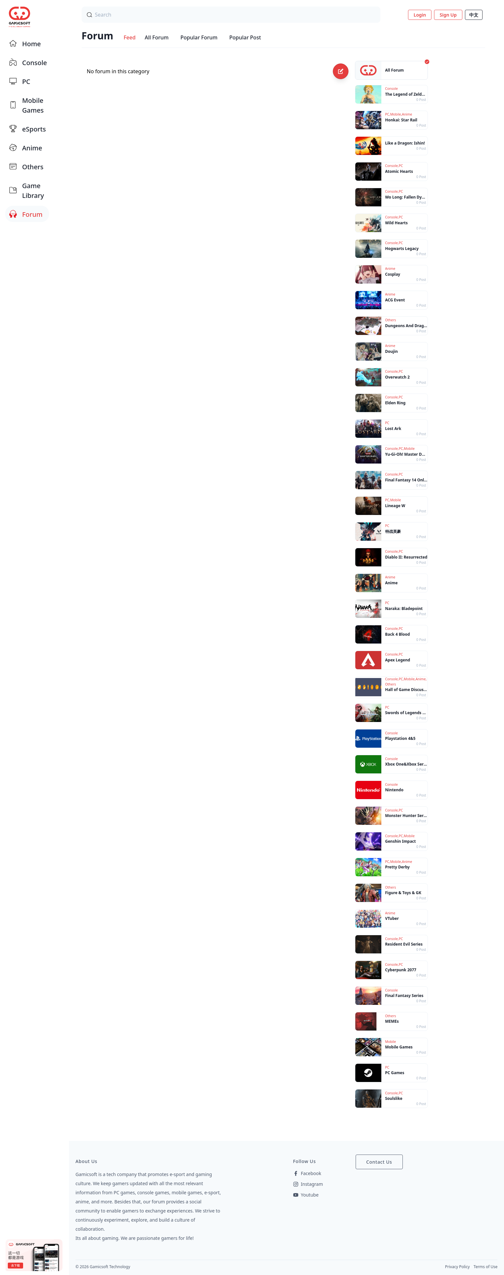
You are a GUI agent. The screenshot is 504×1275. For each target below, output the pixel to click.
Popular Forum (198, 37)
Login (420, 15)
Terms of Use (485, 1266)
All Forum (157, 37)
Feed (130, 37)
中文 (473, 15)
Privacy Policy (457, 1266)
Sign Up (448, 15)
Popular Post (245, 37)
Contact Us (379, 1162)
